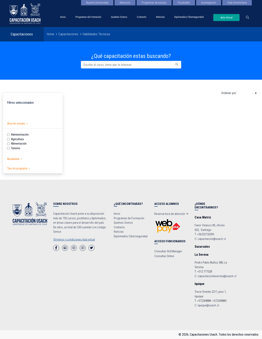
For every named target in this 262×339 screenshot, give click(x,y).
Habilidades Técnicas (96, 34)
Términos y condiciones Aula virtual (74, 239)
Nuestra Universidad (97, 2)
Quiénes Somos (119, 16)
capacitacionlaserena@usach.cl (217, 276)
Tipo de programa (19, 168)
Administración (20, 134)
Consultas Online (164, 256)
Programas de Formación (88, 16)
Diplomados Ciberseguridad (189, 16)
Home (50, 34)
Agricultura (17, 139)
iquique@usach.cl (208, 305)
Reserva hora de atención (171, 214)
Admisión (125, 2)
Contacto (141, 16)
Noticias (160, 16)
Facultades (184, 2)
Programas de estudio (154, 2)
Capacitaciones (68, 34)
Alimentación (18, 143)
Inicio (63, 16)
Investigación (208, 2)
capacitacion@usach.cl (212, 239)
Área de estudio (18, 123)
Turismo (15, 148)
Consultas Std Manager (168, 251)
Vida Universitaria (237, 2)
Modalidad (14, 159)
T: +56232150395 (204, 234)
